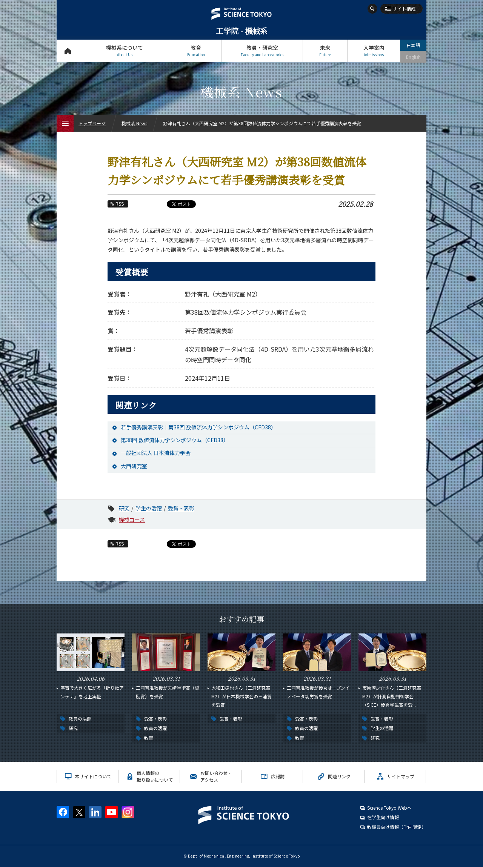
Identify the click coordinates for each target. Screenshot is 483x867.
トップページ (68, 51)
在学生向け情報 (383, 817)
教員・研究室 (262, 51)
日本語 (413, 45)
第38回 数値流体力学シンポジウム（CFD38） (175, 440)
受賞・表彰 (181, 508)
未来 (325, 51)
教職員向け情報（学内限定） (396, 827)
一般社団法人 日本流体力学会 (156, 453)
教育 (196, 51)
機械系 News (134, 123)
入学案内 (374, 51)
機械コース (132, 519)
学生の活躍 (148, 508)
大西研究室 (134, 466)
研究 (124, 508)
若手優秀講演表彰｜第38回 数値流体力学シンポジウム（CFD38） (198, 427)
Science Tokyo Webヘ (389, 807)
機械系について (124, 51)
